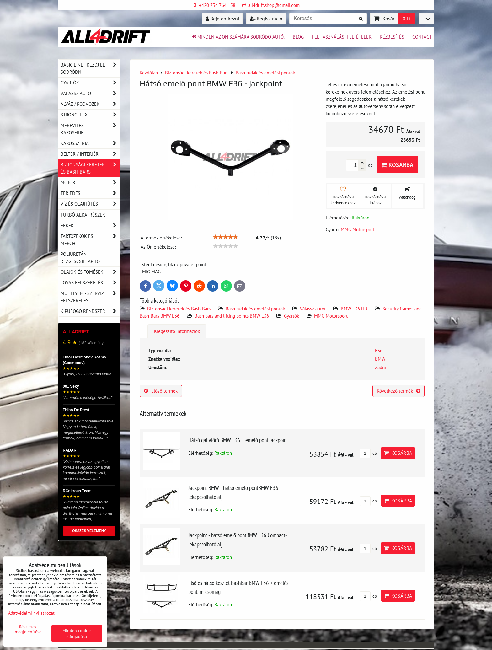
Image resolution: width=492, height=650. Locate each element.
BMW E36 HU (354, 308)
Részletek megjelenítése (28, 629)
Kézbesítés (392, 37)
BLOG (298, 37)
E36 (378, 350)
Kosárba (397, 165)
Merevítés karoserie (90, 129)
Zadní (380, 367)
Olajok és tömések (90, 272)
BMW (380, 359)
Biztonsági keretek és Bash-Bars (179, 308)
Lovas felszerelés (90, 282)
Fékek (90, 225)
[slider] (225, 236)
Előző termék (161, 391)
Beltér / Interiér (90, 154)
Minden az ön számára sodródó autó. (238, 37)
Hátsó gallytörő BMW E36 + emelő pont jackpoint (238, 440)
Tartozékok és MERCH (90, 240)
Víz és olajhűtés (90, 204)
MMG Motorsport (331, 316)
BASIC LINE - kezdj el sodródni (90, 68)
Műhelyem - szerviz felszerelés (90, 297)
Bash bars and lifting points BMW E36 (232, 316)
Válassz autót (313, 308)
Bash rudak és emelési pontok (255, 308)
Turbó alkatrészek (83, 215)
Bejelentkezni (222, 18)
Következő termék (398, 391)
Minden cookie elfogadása (76, 633)
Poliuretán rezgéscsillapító (80, 257)
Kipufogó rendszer (90, 311)
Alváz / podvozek (90, 104)
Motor (90, 182)
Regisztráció (266, 18)
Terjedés (90, 193)
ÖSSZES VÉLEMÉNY (89, 531)
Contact (422, 37)
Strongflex (90, 115)
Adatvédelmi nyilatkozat (31, 613)
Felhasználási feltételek (342, 37)
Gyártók (291, 316)
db (368, 453)
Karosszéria (90, 143)
